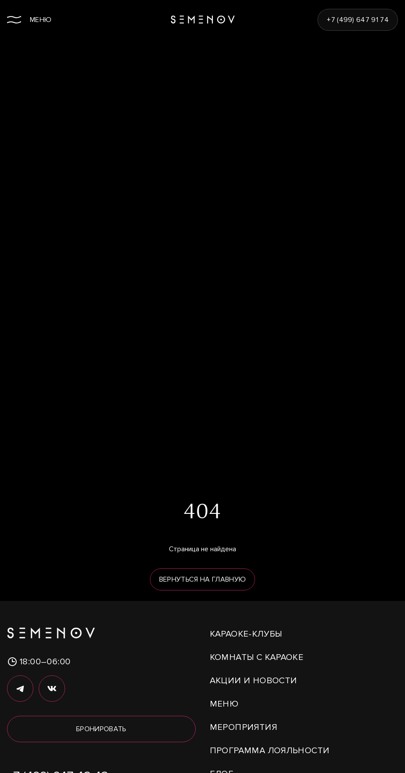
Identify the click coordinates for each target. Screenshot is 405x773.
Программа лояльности (270, 750)
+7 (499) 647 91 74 (358, 19)
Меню (224, 704)
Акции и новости (253, 680)
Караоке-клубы (246, 634)
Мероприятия (243, 727)
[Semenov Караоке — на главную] (203, 19)
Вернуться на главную (202, 579)
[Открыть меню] (29, 20)
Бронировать (101, 729)
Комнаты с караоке (257, 657)
